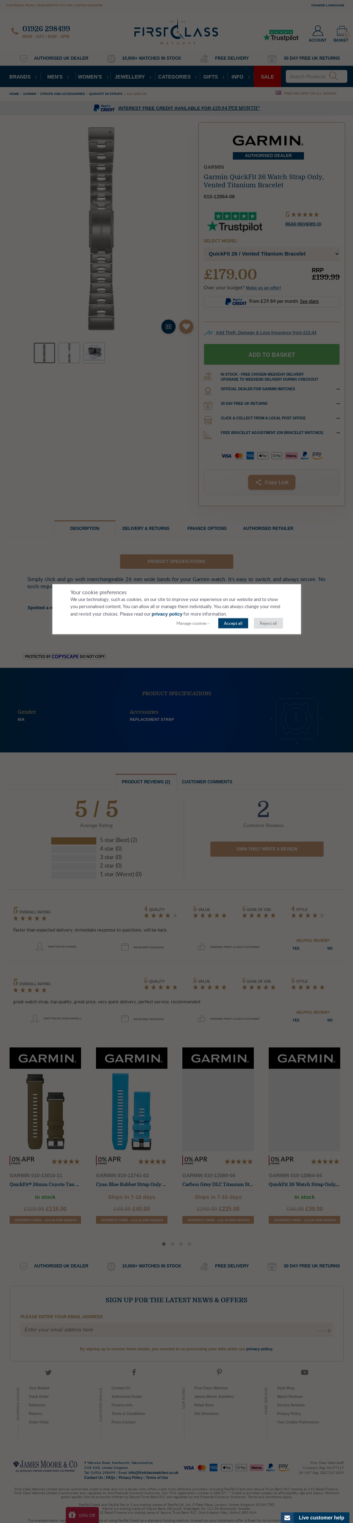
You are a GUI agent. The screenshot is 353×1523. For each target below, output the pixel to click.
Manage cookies (191, 623)
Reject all (268, 623)
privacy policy (167, 614)
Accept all (233, 623)
